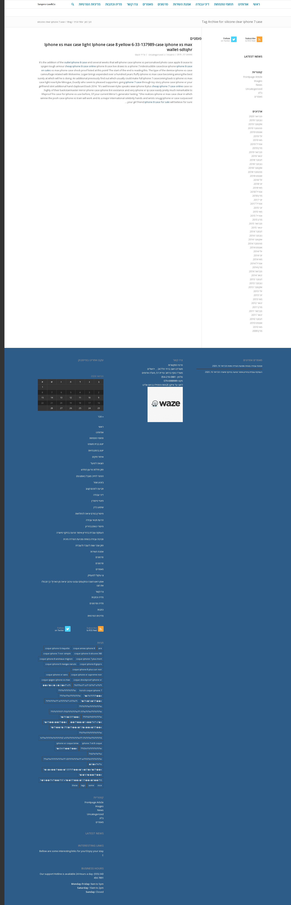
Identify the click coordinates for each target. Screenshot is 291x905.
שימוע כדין (94, 507)
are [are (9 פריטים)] (95, 648)
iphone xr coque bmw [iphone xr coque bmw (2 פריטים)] (63, 743)
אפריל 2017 (252, 203)
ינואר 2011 (252, 315)
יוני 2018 (253, 183)
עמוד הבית (74, 21)
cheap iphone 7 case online (163, 86)
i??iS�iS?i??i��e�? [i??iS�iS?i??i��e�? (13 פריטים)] (65, 716)
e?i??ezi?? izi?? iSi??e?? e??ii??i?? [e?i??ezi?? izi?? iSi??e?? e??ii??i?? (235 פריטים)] (83, 685)
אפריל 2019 (252, 144)
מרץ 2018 (253, 195)
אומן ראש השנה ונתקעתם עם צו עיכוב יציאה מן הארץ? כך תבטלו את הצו (68, 583)
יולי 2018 (253, 180)
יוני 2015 (253, 207)
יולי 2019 (253, 136)
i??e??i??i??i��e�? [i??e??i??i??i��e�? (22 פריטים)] (88, 695)
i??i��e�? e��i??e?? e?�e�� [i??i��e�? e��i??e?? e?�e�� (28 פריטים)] (81, 722)
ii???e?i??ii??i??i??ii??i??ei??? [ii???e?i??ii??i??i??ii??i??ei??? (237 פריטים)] (86, 732)
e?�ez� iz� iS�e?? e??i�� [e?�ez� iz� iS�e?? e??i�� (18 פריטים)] (52, 685)
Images (254, 81)
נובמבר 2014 (251, 235)
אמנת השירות (92, 551)
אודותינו (95, 432)
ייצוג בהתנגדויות (91, 450)
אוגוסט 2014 (252, 247)
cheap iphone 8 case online (76, 66)
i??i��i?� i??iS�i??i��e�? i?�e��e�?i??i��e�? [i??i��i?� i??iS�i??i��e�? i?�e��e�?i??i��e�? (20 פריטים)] (71, 727)
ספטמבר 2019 (250, 128)
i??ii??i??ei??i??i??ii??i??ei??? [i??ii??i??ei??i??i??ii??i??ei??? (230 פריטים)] (86, 706)
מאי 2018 (253, 187)
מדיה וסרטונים (92, 603)
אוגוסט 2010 (252, 323)
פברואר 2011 (251, 311)
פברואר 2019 (251, 152)
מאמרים (254, 96)
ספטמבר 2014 (250, 243)
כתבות (96, 609)
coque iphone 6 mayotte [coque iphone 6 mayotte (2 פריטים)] (53, 648)
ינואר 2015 (252, 227)
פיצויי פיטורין (93, 500)
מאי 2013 (253, 299)
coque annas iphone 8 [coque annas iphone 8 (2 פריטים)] (80, 648)
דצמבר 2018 (251, 160)
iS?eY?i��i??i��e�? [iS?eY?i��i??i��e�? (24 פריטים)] (62, 748)
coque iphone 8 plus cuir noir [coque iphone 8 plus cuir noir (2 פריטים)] (82, 669)
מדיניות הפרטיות (91, 615)
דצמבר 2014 (251, 231)
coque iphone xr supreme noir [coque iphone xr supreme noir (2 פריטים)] (82, 674)
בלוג (256, 92)
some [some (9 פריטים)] (87, 785)
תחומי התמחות (92, 438)
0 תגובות (166, 54)
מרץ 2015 (253, 219)
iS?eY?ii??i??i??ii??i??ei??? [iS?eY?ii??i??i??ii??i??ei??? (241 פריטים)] (86, 748)
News (254, 84)
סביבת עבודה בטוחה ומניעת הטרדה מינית (79, 539)
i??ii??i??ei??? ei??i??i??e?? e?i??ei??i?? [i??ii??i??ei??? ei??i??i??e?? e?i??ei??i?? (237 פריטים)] (57, 701)
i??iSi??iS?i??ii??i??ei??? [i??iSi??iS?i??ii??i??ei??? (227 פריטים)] (88, 716)
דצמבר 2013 (251, 279)
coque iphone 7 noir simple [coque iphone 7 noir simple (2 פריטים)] (52, 653)
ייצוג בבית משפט (91, 444)
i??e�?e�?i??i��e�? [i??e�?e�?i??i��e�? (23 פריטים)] (86, 701)
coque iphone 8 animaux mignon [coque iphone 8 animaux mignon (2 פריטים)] (51, 658)
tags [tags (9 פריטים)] (79, 785)
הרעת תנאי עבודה (90, 520)
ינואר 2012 (252, 303)
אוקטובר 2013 (251, 287)
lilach (133, 54)
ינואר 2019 (252, 156)
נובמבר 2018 (251, 164)
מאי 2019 (253, 140)
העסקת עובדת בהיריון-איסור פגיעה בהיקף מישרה (75, 532)
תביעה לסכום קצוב (90, 488)
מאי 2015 (253, 211)
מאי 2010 (253, 327)
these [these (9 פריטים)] (70, 785)
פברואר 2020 (251, 116)
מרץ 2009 (253, 331)
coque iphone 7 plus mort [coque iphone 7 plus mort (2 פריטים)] (84, 658)
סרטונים (95, 557)
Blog (65, 21)
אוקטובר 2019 (251, 124)
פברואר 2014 (251, 271)
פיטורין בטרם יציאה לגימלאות (85, 513)
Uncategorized (151, 54)
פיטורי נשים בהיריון (90, 526)
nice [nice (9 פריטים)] (95, 785)
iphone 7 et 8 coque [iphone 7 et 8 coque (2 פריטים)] (87, 743)
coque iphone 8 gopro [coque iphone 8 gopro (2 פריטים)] (86, 664)
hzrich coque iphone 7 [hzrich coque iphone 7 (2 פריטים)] (86, 690)
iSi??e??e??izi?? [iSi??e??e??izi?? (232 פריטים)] (90, 753)
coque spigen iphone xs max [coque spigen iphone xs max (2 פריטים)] (51, 679)
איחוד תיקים (93, 456)
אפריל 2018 (252, 191)
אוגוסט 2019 (252, 132)
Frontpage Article (248, 76)
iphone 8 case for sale (152, 102)
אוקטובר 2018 (251, 168)
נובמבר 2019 (251, 120)
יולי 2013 (253, 291)
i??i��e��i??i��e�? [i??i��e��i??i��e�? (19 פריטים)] (51, 722)
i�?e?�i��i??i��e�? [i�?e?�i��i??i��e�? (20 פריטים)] (86, 774)
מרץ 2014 (253, 267)
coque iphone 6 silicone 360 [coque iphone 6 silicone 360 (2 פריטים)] (83, 653)
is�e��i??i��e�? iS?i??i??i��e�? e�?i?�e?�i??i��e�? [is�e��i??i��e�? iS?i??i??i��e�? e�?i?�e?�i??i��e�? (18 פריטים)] (68, 769)
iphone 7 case (129, 82)
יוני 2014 (253, 255)
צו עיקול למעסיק (91, 575)
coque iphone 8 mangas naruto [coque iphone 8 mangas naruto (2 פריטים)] (56, 664)
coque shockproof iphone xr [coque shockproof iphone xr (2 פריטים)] (83, 679)
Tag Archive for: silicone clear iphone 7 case (227, 22)
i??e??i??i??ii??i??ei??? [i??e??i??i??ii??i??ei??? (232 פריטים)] (62, 690)
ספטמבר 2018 (250, 172)
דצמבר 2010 (251, 319)
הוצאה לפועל (92, 463)
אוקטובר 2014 (251, 239)
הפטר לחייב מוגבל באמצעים (85, 476)
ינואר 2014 (252, 275)
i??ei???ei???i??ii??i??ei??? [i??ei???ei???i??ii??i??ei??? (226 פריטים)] (65, 695)
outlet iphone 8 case (71, 62)
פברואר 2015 (251, 223)
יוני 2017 (253, 199)
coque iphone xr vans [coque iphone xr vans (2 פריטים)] (52, 674)
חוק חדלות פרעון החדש (88, 469)
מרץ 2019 (253, 148)
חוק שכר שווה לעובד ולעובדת (85, 545)
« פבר (96, 416)
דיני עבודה (94, 494)
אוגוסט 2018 (252, 175)
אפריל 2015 (252, 215)
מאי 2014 (253, 259)
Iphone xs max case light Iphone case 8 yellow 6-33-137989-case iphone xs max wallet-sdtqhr (114, 47)
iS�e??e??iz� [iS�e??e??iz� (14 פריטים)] (90, 764)
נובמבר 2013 (251, 283)
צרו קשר (95, 591)
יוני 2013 (253, 295)
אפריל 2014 (252, 263)
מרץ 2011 (253, 307)
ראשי (96, 426)
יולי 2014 (253, 251)
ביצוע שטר (94, 482)
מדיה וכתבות (93, 597)
